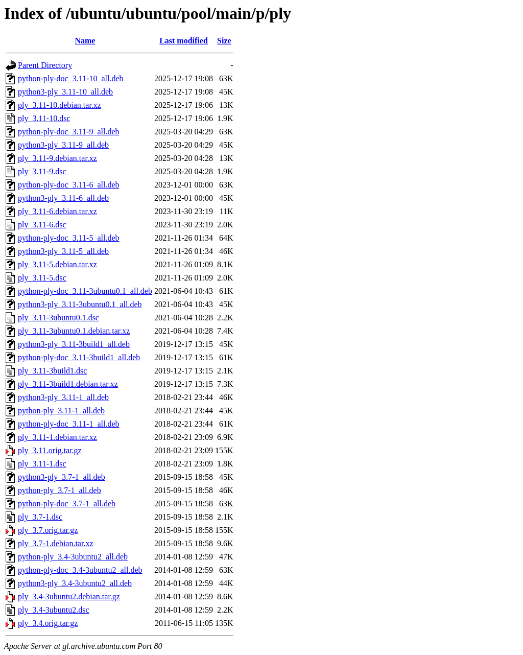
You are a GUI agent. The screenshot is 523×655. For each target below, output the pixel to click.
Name (85, 40)
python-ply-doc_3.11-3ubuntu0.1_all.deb (85, 291)
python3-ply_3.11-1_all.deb (63, 397)
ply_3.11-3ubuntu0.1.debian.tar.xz (74, 330)
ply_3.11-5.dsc (42, 277)
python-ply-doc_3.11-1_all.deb (68, 423)
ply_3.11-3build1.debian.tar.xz (68, 384)
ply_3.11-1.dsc (42, 463)
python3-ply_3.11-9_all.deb (63, 145)
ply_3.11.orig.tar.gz (50, 450)
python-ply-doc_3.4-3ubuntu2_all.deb (80, 570)
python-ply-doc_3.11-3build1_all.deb (79, 357)
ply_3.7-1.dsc (40, 516)
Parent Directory (45, 65)
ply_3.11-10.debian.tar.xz (59, 105)
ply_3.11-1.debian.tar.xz (57, 437)
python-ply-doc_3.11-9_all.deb (68, 131)
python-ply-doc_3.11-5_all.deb (68, 237)
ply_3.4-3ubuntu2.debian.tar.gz (69, 596)
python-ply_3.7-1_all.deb (59, 490)
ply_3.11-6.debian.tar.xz (57, 211)
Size (224, 40)
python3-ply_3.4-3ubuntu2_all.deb (75, 583)
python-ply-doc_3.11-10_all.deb (70, 78)
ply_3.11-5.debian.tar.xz (57, 264)
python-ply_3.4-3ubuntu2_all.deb (73, 556)
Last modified (183, 40)
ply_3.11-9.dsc (42, 171)
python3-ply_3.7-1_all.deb (61, 477)
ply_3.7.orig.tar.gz (48, 530)
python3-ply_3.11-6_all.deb (63, 198)
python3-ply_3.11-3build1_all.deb (74, 344)
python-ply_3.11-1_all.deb (61, 410)
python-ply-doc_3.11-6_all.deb (68, 184)
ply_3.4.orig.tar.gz (48, 623)
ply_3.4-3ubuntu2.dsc (53, 609)
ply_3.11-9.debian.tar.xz (57, 158)
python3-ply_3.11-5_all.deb (63, 251)
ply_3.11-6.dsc (42, 224)
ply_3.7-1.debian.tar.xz (55, 543)
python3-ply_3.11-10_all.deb (65, 91)
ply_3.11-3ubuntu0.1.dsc (58, 317)
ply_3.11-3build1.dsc (52, 370)
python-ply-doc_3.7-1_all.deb (66, 503)
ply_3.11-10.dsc (44, 118)
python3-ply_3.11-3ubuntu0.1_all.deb (80, 304)
